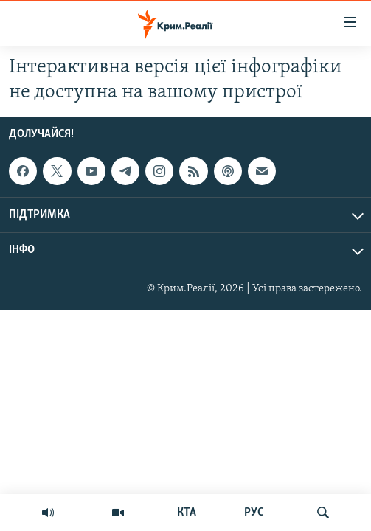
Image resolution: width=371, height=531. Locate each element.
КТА (186, 512)
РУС (254, 512)
